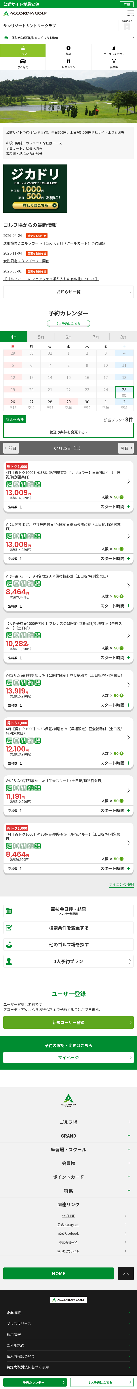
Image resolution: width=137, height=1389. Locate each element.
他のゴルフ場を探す (47, 944)
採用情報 (14, 1334)
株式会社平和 (92, 1242)
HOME (58, 1273)
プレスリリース (19, 1323)
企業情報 (14, 1312)
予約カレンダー (44, 1382)
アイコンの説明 (121, 884)
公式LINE (94, 1215)
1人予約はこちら (110, 1382)
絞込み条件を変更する (67, 432)
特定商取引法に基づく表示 (28, 1367)
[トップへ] (126, 1273)
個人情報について (21, 1356)
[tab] (13, 336)
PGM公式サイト (91, 1251)
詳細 (127, 4)
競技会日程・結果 (65, 910)
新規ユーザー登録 (92, 1022)
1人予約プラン (68, 961)
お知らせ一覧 (94, 291)
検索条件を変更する (47, 927)
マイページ (94, 1057)
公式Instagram (91, 1224)
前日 (10, 448)
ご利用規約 (15, 1345)
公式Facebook (92, 1233)
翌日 (126, 448)
